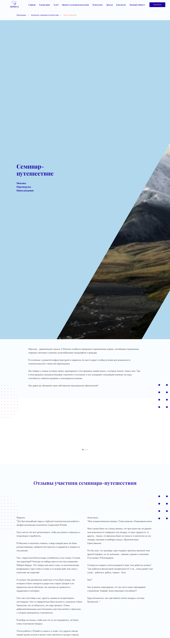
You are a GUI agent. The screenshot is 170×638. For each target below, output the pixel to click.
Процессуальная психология (75, 5)
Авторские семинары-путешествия (45, 15)
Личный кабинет (137, 5)
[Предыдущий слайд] (28, 478)
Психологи (97, 5)
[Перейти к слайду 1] (82, 514)
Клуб (56, 5)
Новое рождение (70, 15)
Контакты (121, 5)
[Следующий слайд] (141, 478)
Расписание (44, 5)
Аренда (109, 5)
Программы (21, 15)
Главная (32, 5)
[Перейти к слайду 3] (87, 514)
